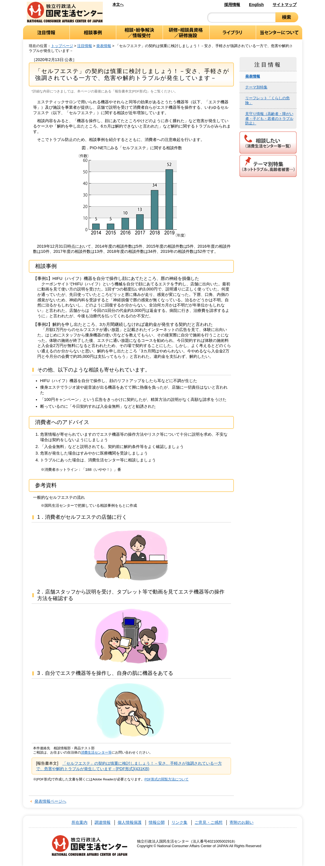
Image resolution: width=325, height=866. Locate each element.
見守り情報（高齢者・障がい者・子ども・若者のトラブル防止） (269, 119)
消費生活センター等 (96, 752)
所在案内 (79, 822)
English (256, 4)
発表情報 (103, 46)
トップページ (62, 46)
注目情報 (84, 46)
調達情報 (103, 822)
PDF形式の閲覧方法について (166, 779)
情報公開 (157, 822)
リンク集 (179, 822)
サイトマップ (285, 4)
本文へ (118, 4)
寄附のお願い (242, 822)
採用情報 (232, 4)
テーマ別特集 (256, 87)
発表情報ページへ (50, 801)
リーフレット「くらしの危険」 (267, 100)
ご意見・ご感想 (208, 822)
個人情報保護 (130, 822)
